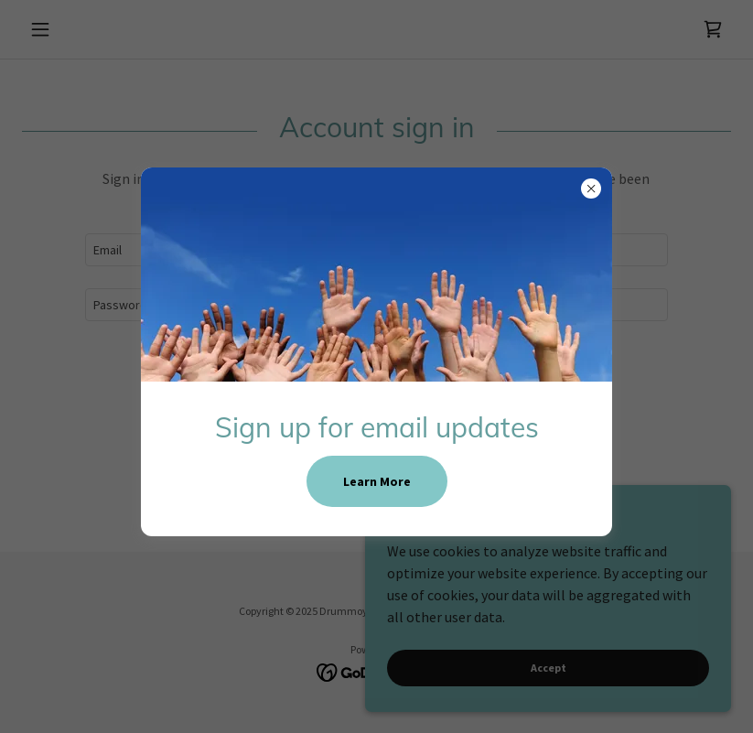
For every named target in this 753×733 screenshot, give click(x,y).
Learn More (377, 481)
